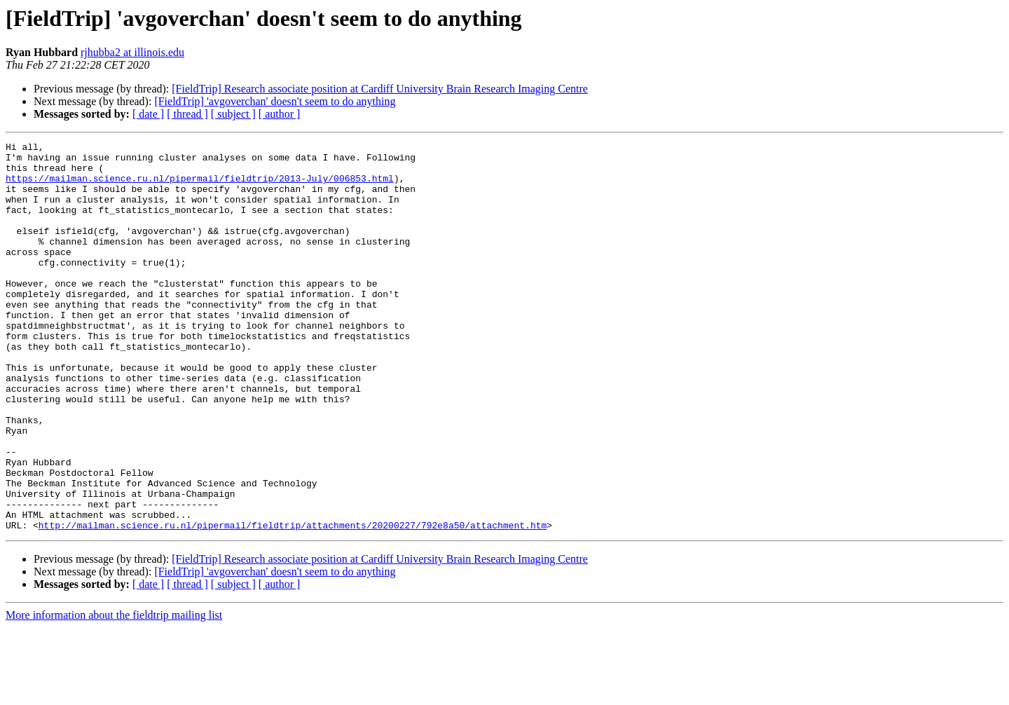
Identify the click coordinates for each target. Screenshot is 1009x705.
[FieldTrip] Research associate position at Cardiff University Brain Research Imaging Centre (380, 89)
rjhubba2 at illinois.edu (132, 52)
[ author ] (280, 114)
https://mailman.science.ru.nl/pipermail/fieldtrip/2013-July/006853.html (200, 186)
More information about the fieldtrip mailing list (114, 693)
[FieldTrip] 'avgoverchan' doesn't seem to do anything (274, 101)
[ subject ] (233, 114)
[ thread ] (187, 114)
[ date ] (148, 114)
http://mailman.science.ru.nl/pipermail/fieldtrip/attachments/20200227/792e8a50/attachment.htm (293, 602)
